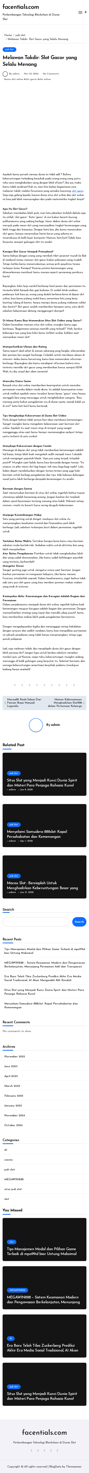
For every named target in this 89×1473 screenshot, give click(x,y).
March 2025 (12, 1086)
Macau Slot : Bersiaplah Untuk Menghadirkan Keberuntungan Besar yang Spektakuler (42, 888)
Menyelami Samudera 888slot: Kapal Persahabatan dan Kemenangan (41, 1005)
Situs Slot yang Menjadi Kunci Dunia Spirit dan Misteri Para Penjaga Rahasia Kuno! (44, 992)
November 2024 (14, 1115)
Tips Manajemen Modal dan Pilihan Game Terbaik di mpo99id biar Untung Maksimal (44, 951)
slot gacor (31, 79)
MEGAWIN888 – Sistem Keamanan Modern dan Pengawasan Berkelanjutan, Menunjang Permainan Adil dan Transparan (44, 965)
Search (8, 909)
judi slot (9, 49)
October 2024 (13, 1125)
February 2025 (13, 1096)
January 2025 (13, 1105)
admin (55, 725)
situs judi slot (13, 1189)
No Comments (51, 74)
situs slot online (14, 79)
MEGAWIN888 (13, 1179)
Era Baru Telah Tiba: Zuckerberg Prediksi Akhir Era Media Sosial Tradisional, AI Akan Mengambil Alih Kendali (42, 978)
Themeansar (73, 1466)
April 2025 (11, 1076)
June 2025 (11, 1066)
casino (8, 1160)
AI (5, 1150)
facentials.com (21, 7)
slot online (45, 79)
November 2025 (14, 1056)
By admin (11, 74)
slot (6, 1199)
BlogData (55, 1466)
